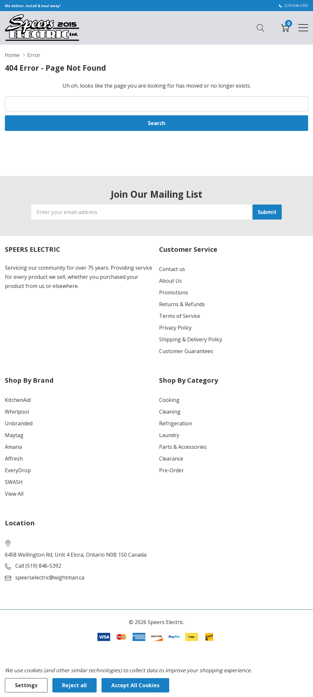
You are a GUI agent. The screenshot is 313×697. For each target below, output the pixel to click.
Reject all (74, 685)
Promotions (173, 292)
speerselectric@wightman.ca (49, 577)
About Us (170, 280)
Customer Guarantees (186, 351)
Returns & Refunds (182, 304)
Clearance (171, 458)
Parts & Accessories (183, 446)
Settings (26, 685)
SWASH (14, 482)
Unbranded (19, 423)
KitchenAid (18, 400)
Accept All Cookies (135, 685)
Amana (13, 446)
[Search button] (261, 27)
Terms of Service (179, 316)
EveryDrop (18, 470)
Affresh (14, 458)
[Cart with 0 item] (285, 27)
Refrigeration (175, 423)
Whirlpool (17, 411)
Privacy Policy (175, 327)
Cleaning (170, 411)
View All (14, 493)
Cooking (169, 400)
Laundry (169, 435)
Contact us (172, 269)
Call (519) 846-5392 (38, 565)
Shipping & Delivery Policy (190, 339)
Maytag (14, 435)
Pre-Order (171, 470)
